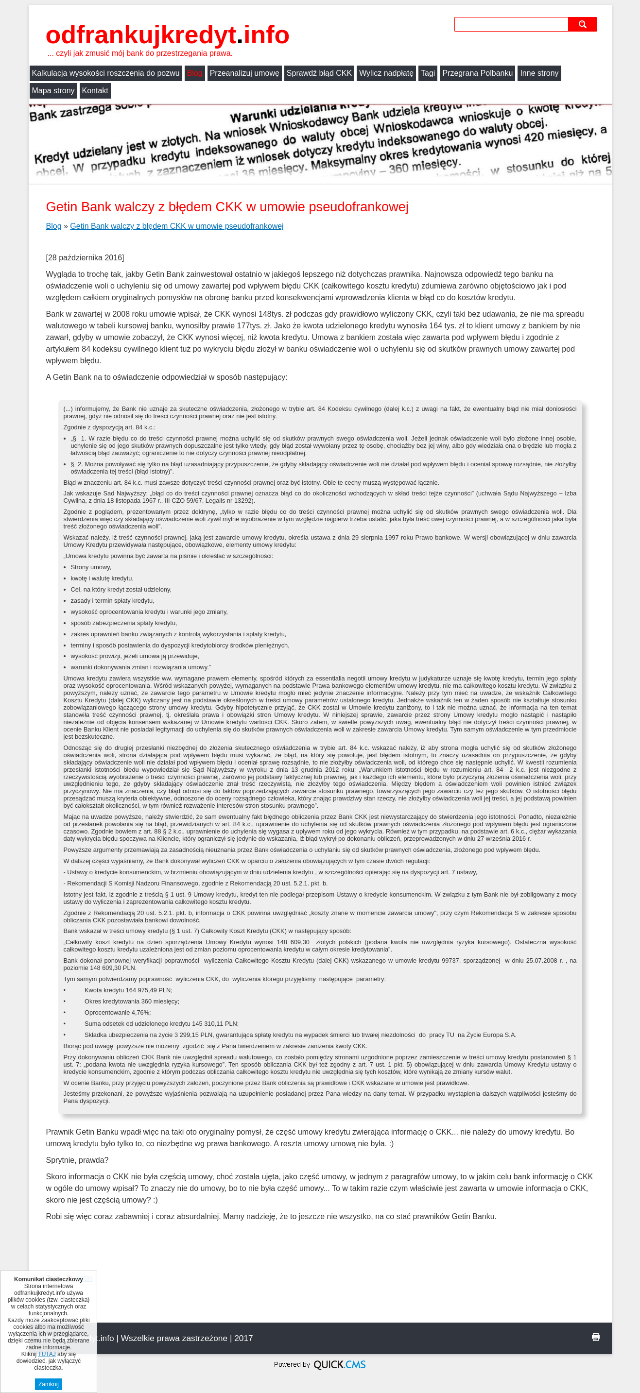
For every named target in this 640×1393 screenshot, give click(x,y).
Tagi (428, 73)
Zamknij (48, 1384)
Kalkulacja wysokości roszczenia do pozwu (106, 73)
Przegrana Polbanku (477, 73)
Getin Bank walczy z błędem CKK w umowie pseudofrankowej (176, 226)
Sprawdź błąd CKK (319, 73)
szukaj (584, 24)
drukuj (596, 1337)
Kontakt (95, 90)
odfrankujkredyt (168, 34)
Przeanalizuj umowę (244, 73)
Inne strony (539, 73)
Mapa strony (53, 90)
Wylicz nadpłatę (386, 73)
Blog (195, 73)
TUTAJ (46, 1354)
